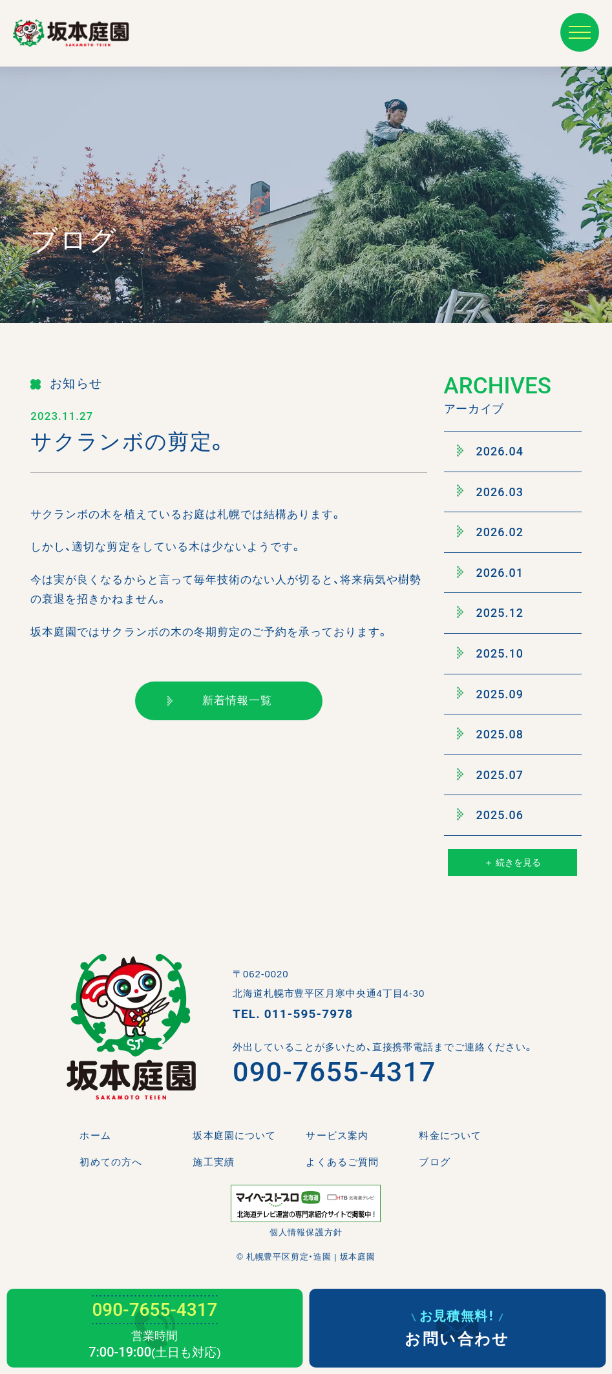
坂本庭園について (234, 1135)
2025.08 (490, 734)
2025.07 (490, 774)
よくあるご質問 (342, 1161)
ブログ (434, 1161)
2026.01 (490, 572)
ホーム (95, 1135)
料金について (450, 1135)
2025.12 (490, 613)
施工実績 (213, 1161)
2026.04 (490, 451)
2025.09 (490, 694)
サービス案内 (337, 1135)
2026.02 (490, 532)
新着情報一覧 (219, 700)
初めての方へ (110, 1161)
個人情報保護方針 (305, 1232)
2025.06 (490, 815)
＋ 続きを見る (512, 862)
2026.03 (490, 491)
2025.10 (490, 653)
